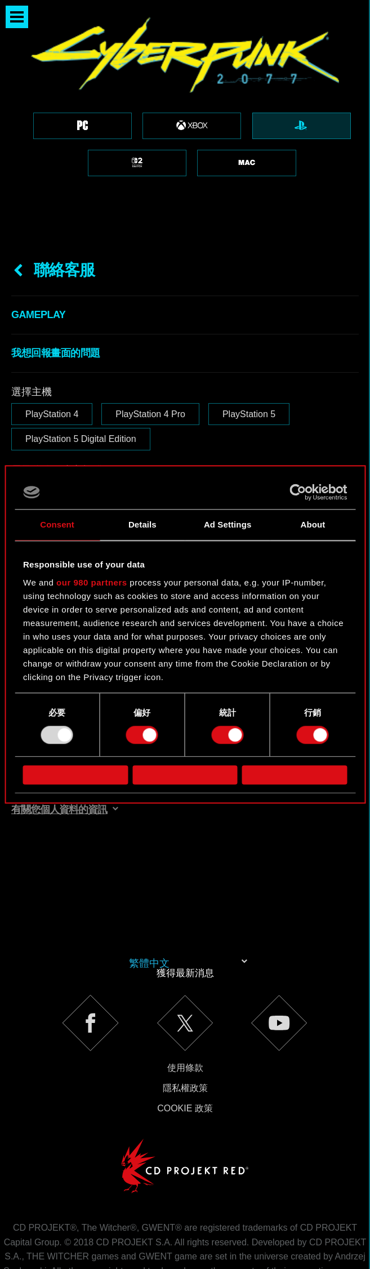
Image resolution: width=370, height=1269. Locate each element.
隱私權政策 (185, 1030)
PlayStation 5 (248, 356)
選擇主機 (31, 334)
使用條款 (185, 1010)
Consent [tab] (57, 524)
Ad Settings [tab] (227, 524)
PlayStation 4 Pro (150, 356)
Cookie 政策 (185, 1051)
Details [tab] (142, 524)
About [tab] (312, 524)
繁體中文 (149, 905)
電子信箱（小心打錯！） (67, 412)
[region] (185, 93)
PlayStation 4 (51, 356)
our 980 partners (91, 582)
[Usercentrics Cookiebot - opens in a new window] (297, 492)
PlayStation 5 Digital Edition (80, 381)
